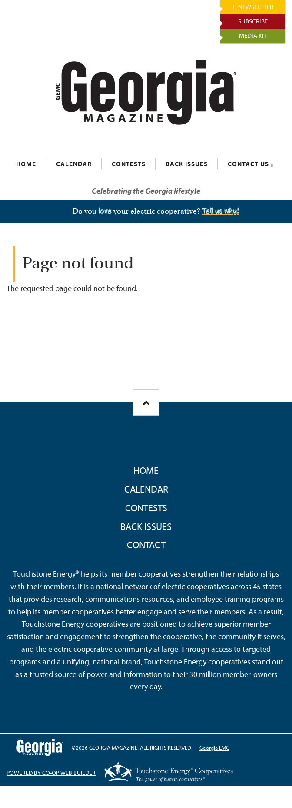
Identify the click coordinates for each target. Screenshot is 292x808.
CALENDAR (74, 164)
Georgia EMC (214, 747)
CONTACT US (248, 164)
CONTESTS (129, 164)
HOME (26, 164)
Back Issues (146, 526)
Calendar (146, 489)
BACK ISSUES (187, 164)
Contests (146, 508)
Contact (146, 545)
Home (146, 470)
